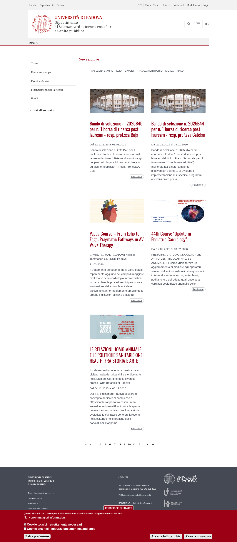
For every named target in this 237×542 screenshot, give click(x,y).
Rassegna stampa (41, 72)
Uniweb (166, 5)
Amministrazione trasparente (41, 493)
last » (153, 445)
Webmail (179, 5)
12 (138, 444)
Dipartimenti (47, 5)
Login (206, 5)
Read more (136, 176)
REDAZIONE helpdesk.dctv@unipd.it (135, 503)
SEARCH (202, 29)
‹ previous (90, 445)
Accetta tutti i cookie (165, 537)
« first (85, 445)
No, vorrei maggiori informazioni (45, 518)
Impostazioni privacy (118, 509)
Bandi (34, 98)
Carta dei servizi (35, 498)
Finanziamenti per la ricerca (47, 89)
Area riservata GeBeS (38, 508)
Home (31, 42)
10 (129, 444)
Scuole (61, 5)
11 (134, 444)
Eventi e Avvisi (40, 81)
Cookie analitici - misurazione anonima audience (61, 529)
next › (148, 445)
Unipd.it (32, 5)
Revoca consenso (198, 537)
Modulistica (193, 5)
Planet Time (152, 5)
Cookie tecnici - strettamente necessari (54, 525)
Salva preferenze (37, 537)
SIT (140, 5)
